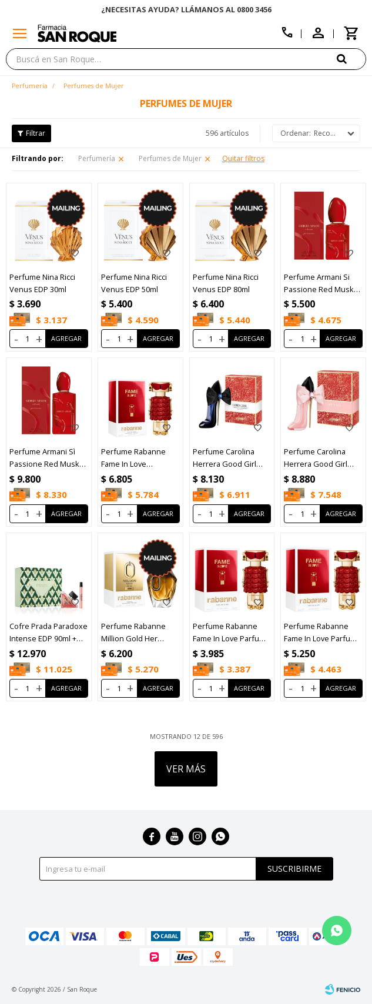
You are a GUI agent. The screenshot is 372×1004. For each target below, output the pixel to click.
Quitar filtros (243, 158)
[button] (351, 58)
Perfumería (96, 158)
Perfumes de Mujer (170, 158)
